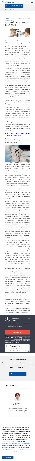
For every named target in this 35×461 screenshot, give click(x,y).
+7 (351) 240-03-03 (17, 368)
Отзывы (12, 9)
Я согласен (8, 457)
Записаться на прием (17, 374)
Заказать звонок (17, 332)
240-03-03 (14, 312)
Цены (6, 9)
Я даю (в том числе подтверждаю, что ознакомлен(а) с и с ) (17, 339)
